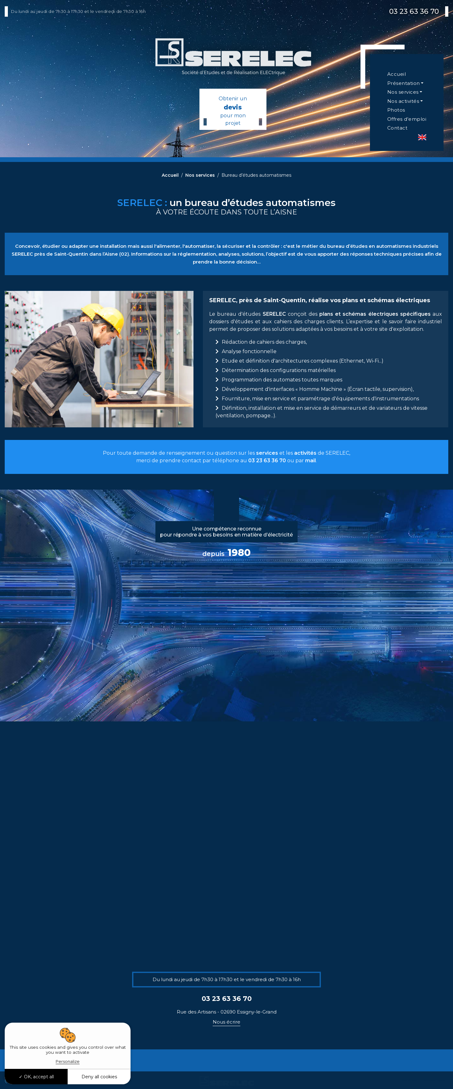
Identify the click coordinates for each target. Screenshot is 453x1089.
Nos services (403, 92)
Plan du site (409, 1080)
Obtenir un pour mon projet (233, 111)
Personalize (68, 1061)
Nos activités (403, 101)
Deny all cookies (99, 1077)
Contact (397, 128)
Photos (396, 110)
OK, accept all (36, 1077)
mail (310, 461)
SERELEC (274, 314)
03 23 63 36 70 (414, 11)
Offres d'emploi (407, 119)
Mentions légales (434, 1080)
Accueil (396, 74)
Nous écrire (226, 1022)
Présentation (403, 83)
